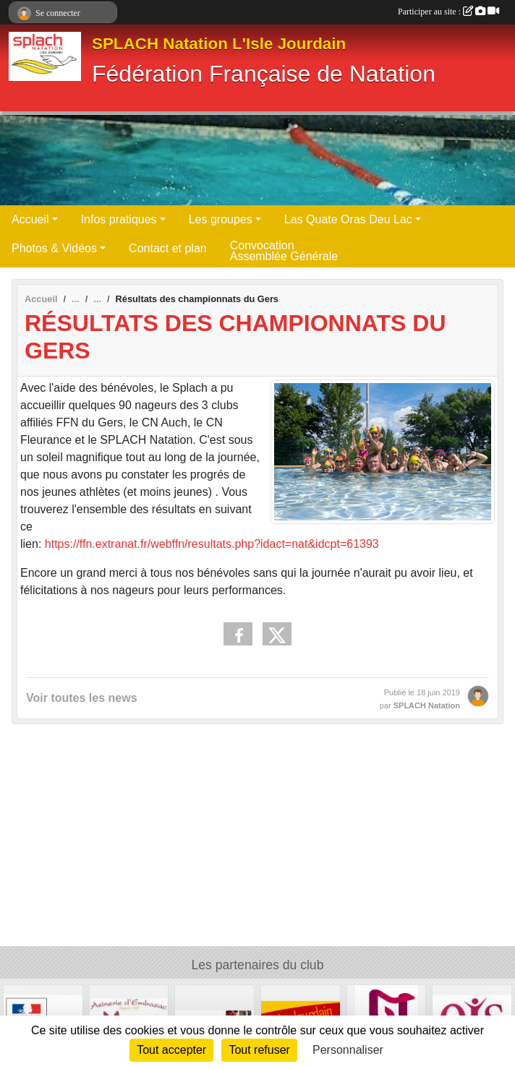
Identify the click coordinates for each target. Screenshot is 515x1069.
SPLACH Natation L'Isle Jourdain (219, 44)
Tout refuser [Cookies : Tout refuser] (259, 1050)
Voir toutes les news (81, 698)
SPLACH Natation (426, 705)
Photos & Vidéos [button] (54, 248)
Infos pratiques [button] (119, 219)
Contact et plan (168, 248)
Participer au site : (448, 12)
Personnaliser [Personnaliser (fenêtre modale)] (347, 1050)
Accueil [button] (30, 219)
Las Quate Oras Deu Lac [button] (348, 219)
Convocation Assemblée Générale (284, 250)
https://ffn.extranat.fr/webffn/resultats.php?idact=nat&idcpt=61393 (212, 544)
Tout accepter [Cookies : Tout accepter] (171, 1050)
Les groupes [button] (220, 219)
